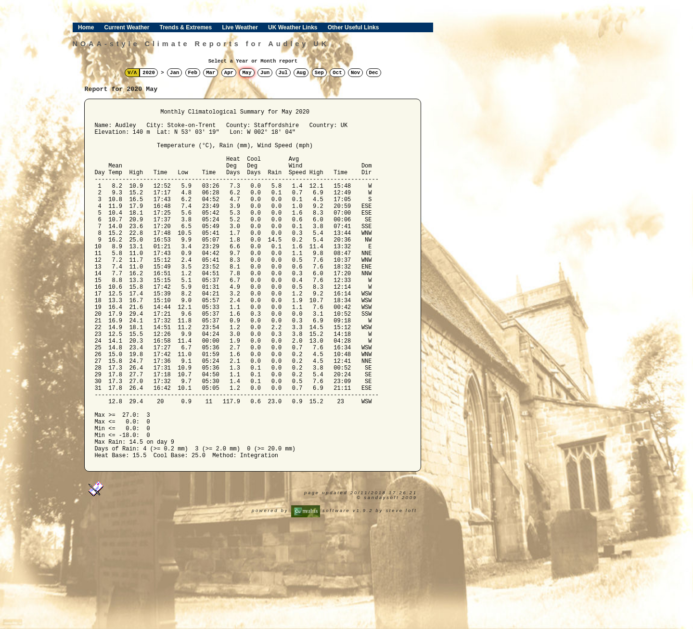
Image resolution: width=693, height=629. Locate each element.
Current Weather (127, 27)
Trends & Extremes (186, 27)
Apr (228, 73)
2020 (148, 73)
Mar (210, 73)
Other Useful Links (353, 27)
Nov (355, 73)
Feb (192, 73)
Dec (373, 73)
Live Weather (239, 27)
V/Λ (132, 73)
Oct (337, 73)
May (246, 73)
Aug (301, 73)
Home (86, 27)
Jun (265, 73)
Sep (319, 73)
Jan (174, 73)
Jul (283, 73)
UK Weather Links (292, 27)
